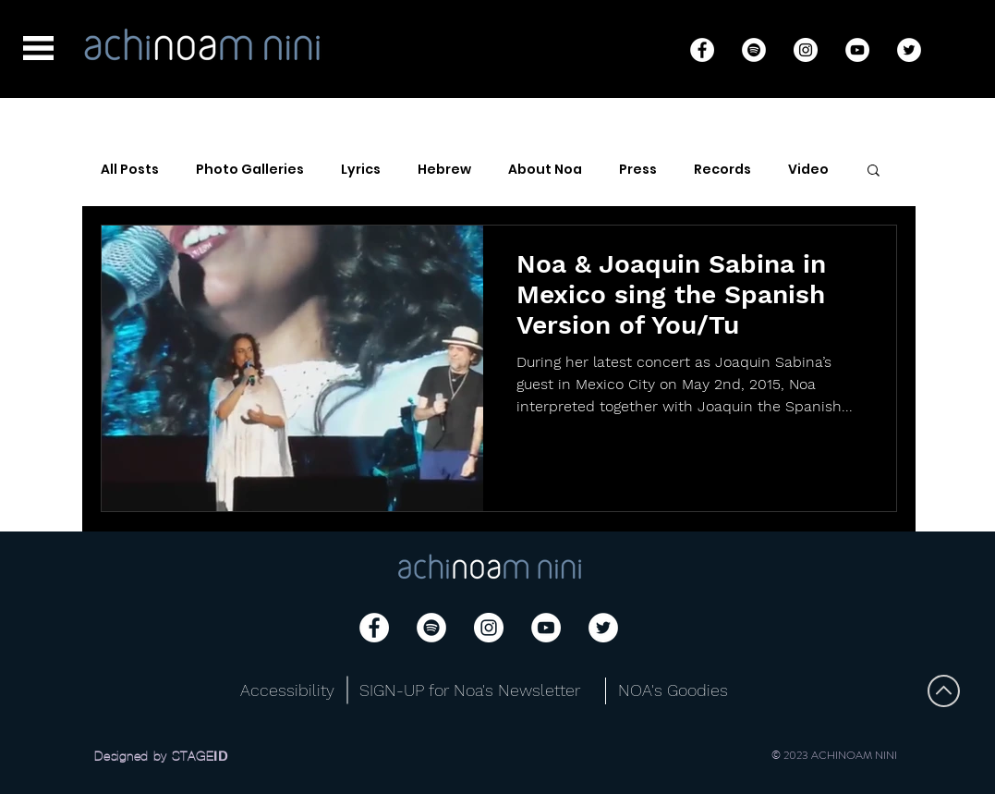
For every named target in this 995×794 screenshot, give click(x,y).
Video (808, 169)
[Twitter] (909, 50)
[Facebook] (702, 50)
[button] (38, 48)
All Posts (130, 169)
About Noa (545, 169)
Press (638, 169)
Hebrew (444, 169)
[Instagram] (806, 50)
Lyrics (361, 169)
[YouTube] (857, 50)
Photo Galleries (250, 169)
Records (722, 169)
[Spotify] (754, 50)
